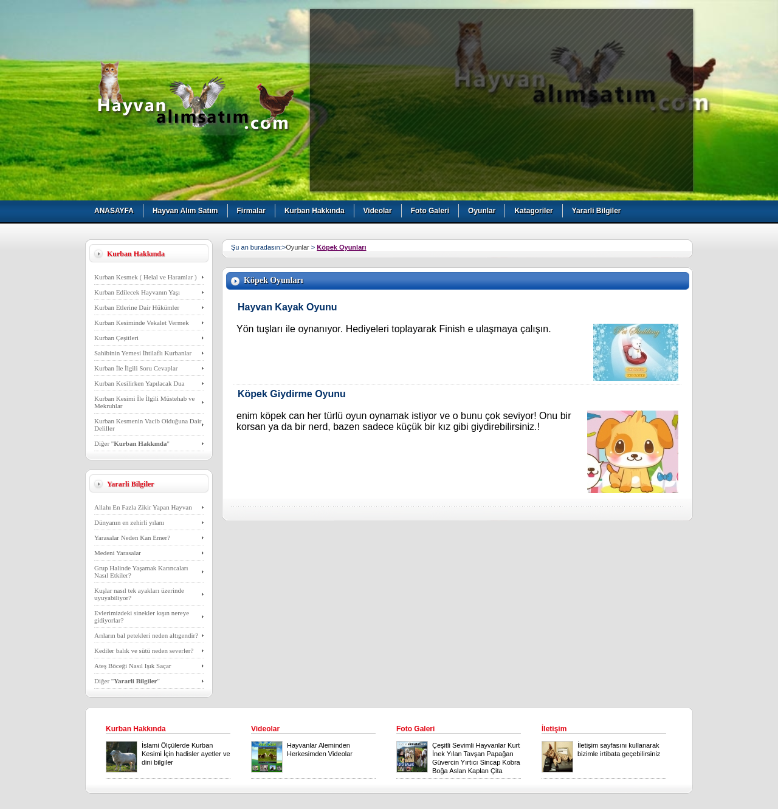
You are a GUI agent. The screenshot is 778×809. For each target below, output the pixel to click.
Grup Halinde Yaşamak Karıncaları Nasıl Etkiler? (141, 571)
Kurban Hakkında (314, 211)
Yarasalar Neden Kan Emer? (132, 537)
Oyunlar (481, 211)
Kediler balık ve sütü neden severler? (143, 650)
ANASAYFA (114, 211)
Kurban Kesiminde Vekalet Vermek (141, 322)
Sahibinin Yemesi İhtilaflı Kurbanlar (142, 353)
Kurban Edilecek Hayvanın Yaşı (137, 292)
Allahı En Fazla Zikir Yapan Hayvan (143, 507)
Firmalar (251, 211)
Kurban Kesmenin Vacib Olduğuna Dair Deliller (147, 424)
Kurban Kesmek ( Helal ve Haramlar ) (145, 277)
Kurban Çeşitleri (116, 337)
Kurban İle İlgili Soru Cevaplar (135, 368)
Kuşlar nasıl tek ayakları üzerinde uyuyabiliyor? (139, 594)
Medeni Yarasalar (117, 552)
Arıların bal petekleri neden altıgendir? (146, 635)
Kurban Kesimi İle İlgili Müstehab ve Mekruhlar (144, 402)
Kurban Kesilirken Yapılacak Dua (139, 383)
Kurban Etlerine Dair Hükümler (136, 307)
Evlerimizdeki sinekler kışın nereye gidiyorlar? (141, 616)
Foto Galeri (430, 211)
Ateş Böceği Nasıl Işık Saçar (132, 665)
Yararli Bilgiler (596, 211)
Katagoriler (533, 211)
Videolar (377, 211)
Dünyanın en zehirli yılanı (129, 522)
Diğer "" (132, 443)
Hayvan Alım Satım (185, 211)
